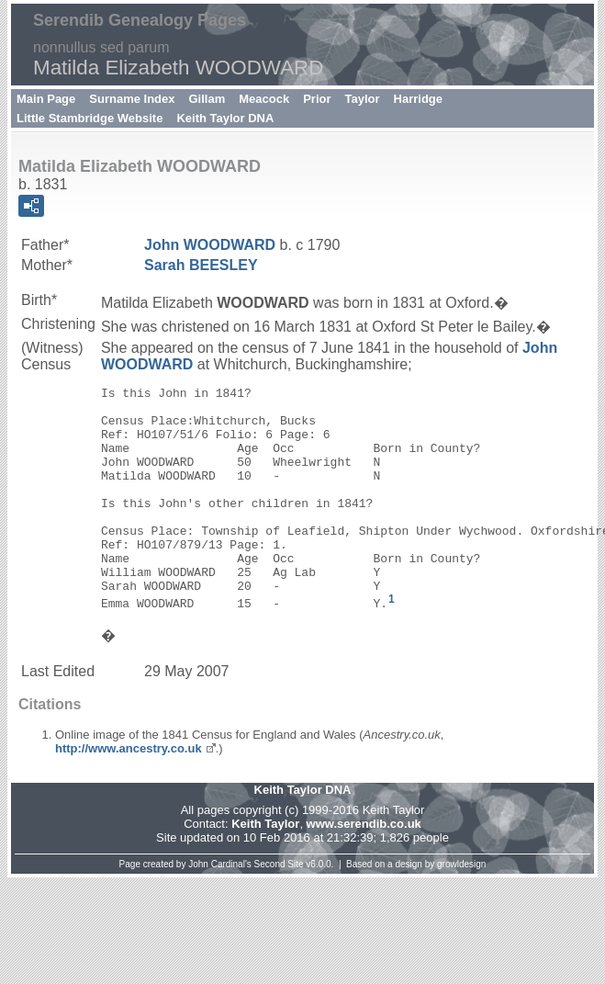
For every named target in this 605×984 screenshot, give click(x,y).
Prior (317, 99)
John (209, 245)
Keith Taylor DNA (225, 118)
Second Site (279, 911)
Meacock (264, 99)
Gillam (207, 99)
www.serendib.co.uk (364, 870)
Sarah (201, 265)
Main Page (46, 99)
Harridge (418, 99)
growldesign (461, 911)
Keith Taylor (265, 870)
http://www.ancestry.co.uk (128, 795)
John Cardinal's (220, 911)
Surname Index (131, 99)
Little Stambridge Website (89, 118)
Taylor (362, 99)
